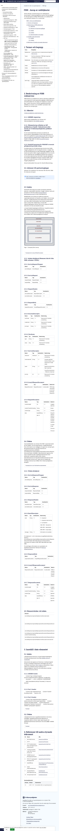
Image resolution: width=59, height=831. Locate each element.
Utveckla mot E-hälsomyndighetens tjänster (9, 10)
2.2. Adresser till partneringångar (37, 28)
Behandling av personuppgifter (34, 819)
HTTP (35, 63)
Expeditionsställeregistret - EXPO (11, 27)
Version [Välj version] (39, 1)
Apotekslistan (7, 18)
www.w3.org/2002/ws (43, 739)
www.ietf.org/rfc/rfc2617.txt (44, 744)
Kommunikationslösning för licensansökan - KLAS (10, 33)
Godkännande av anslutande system (9, 7)
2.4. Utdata (31, 32)
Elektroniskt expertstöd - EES (10, 25)
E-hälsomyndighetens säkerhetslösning (33, 113)
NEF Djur (5, 38)
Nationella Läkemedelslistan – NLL (11, 36)
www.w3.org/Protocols (43, 741)
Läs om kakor (43, 827)
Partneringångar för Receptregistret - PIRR (8, 54)
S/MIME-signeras (39, 121)
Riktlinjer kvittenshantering (10, 44)
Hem (2, 5)
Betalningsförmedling (8, 24)
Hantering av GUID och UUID (10, 43)
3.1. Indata (31, 38)
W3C (51, 61)
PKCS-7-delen (39, 665)
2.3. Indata (31, 30)
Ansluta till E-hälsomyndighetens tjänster (9, 74)
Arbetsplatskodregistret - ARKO (10, 20)
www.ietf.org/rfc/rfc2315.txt (44, 759)
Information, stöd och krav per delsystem (9, 16)
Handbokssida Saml (43, 774)
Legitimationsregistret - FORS (10, 35)
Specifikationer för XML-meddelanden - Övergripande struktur (10, 47)
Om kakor (28, 823)
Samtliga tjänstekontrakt (9, 71)
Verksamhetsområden (7, 12)
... (41, 5)
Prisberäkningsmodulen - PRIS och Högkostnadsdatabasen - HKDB (11, 56)
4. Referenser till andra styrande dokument (36, 42)
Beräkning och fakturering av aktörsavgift (10, 22)
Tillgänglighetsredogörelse (33, 821)
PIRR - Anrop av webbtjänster (11, 41)
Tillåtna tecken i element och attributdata (10, 51)
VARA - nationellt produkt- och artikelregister (10, 67)
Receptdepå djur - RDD (8, 58)
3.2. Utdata (31, 40)
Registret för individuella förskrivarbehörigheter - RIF (10, 61)
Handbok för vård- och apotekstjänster (32, 5)
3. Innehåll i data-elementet (33, 36)
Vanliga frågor (29, 817)
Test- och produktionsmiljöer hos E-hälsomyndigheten (9, 76)
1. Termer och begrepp (32, 23)
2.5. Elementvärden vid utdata (36, 34)
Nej (6, 829)
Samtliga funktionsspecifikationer (11, 69)
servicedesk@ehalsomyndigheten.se (36, 805)
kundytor (38, 178)
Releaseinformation (6, 78)
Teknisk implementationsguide (11, 40)
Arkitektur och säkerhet (8, 13)
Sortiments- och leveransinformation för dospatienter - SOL (9, 64)
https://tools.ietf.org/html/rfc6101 (46, 749)
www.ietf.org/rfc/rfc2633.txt (44, 755)
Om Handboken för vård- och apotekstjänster (8, 81)
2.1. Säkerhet (32, 26)
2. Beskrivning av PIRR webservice (34, 25)
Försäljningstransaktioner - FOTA (11, 30)
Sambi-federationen (40, 136)
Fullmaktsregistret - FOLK (9, 29)
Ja (12, 829)
